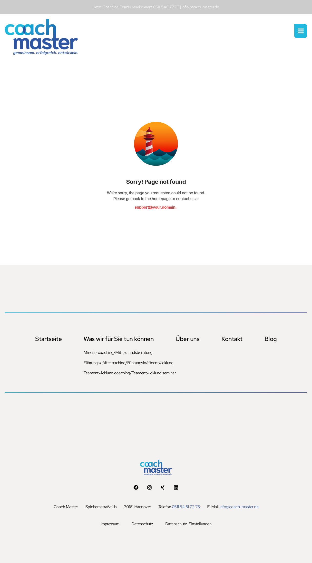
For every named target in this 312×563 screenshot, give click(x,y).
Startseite (48, 339)
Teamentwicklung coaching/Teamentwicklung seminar (118, 373)
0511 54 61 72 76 (186, 506)
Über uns (187, 339)
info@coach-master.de (238, 506)
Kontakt (232, 339)
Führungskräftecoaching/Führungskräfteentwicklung (118, 362)
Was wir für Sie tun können (119, 339)
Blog (270, 339)
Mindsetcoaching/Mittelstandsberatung (118, 352)
